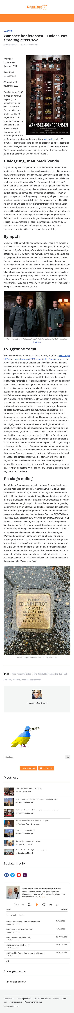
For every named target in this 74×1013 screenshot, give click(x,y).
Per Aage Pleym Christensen (29, 824)
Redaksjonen (9, 999)
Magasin (8, 31)
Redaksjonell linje (24, 999)
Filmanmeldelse (24, 674)
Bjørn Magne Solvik (25, 844)
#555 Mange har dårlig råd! (18, 937)
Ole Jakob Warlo (24, 792)
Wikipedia (49, 139)
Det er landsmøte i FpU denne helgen (31, 850)
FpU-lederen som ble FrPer (27, 830)
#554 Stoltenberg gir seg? (17, 945)
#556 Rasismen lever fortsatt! (19, 929)
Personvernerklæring (33, 1002)
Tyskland (16, 680)
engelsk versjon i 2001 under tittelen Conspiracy (36, 359)
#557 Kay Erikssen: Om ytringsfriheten (23, 921)
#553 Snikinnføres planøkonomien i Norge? (25, 953)
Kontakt (56, 999)
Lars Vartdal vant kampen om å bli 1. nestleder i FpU (36, 799)
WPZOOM (15, 1006)
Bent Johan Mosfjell (25, 802)
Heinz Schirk (37, 674)
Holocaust (48, 674)
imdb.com (37, 342)
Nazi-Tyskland (61, 674)
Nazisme (7, 680)
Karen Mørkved (11, 45)
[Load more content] (28, 768)
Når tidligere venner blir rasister (28, 841)
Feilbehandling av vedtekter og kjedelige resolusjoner (37, 810)
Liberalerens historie (42, 999)
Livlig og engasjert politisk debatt (29, 788)
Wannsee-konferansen (31, 680)
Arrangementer (16, 1002)
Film (14, 674)
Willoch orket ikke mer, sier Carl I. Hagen (32, 821)
